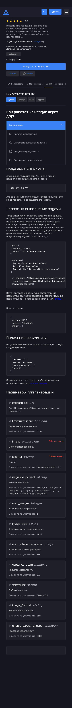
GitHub (28, 67)
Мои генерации (34, 77)
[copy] (42, 35)
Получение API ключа (23, 127)
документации (39, 376)
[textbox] (36, 181)
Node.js (22, 93)
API (49, 77)
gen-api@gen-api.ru (30, 706)
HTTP (31, 93)
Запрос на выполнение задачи (28, 136)
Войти (55, 4)
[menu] (66, 5)
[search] (44, 5)
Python (11, 93)
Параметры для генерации (26, 153)
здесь (58, 292)
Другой (41, 93)
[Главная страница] (6, 5)
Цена (59, 77)
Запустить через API (36, 59)
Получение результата (24, 144)
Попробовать (15, 77)
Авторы (12, 67)
